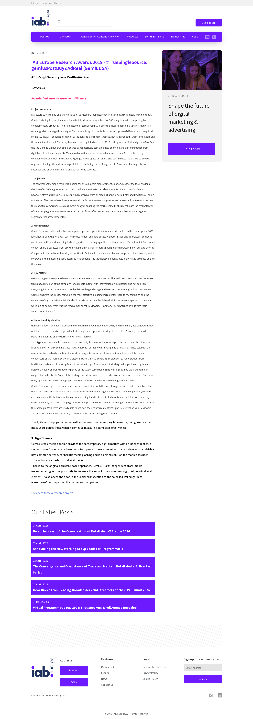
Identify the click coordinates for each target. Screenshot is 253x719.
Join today (192, 149)
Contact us (107, 684)
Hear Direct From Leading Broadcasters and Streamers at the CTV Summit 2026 (91, 590)
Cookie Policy (150, 678)
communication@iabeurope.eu (48, 695)
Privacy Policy (150, 672)
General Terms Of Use (155, 667)
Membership (108, 667)
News (104, 678)
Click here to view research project (52, 493)
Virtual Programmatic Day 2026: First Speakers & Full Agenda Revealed (85, 607)
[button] (44, 36)
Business (74, 670)
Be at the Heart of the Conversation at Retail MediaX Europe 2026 (81, 531)
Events (105, 672)
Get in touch (209, 22)
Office (74, 682)
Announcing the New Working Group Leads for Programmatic (78, 549)
